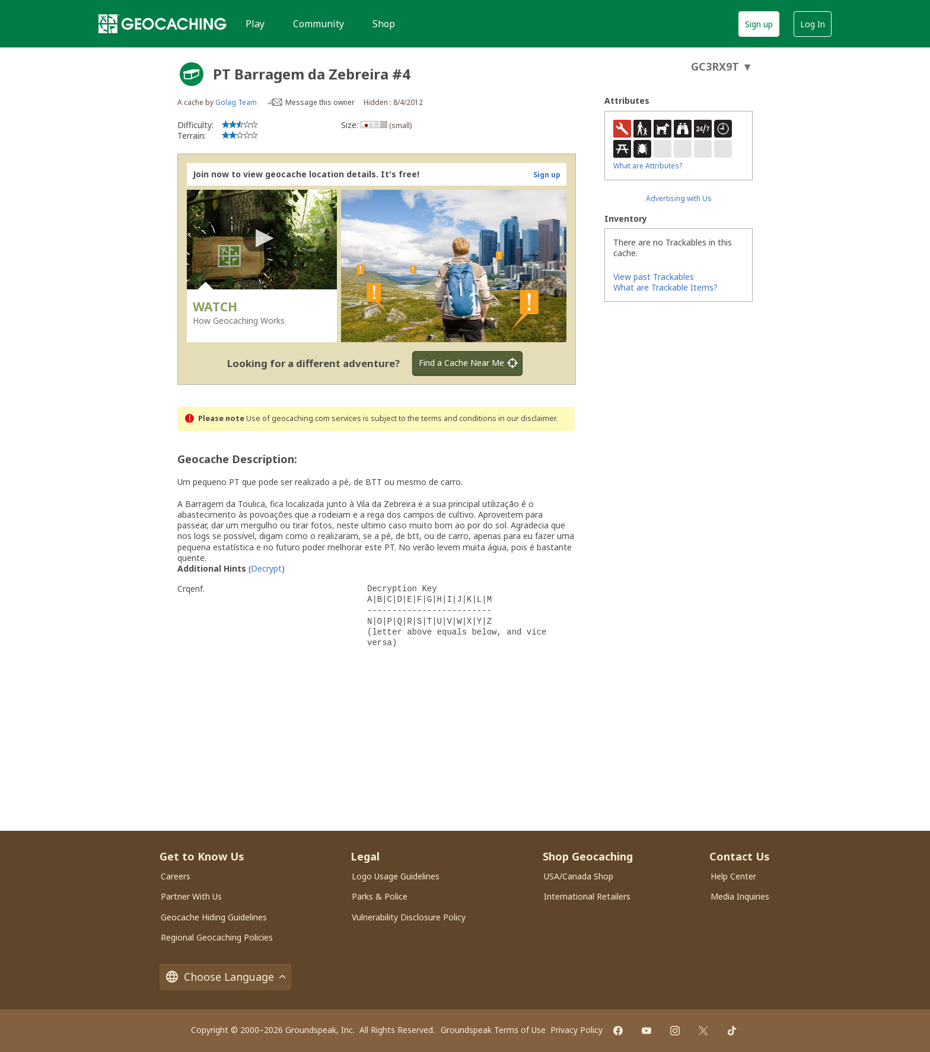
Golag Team (236, 102)
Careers (175, 876)
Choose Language (225, 977)
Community (318, 23)
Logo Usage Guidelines (395, 876)
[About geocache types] (191, 74)
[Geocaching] (162, 24)
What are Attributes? (647, 166)
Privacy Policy (576, 1029)
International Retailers (587, 896)
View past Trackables (653, 276)
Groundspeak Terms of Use (493, 1029)
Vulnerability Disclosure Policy (409, 917)
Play (255, 23)
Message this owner (320, 102)
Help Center (733, 876)
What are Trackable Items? (665, 287)
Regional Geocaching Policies (217, 937)
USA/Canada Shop (578, 876)
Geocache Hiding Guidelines (214, 917)
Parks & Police (379, 896)
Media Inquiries (740, 896)
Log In (812, 24)
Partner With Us (191, 896)
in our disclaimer (527, 418)
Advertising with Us (679, 198)
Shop (383, 23)
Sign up (759, 24)
